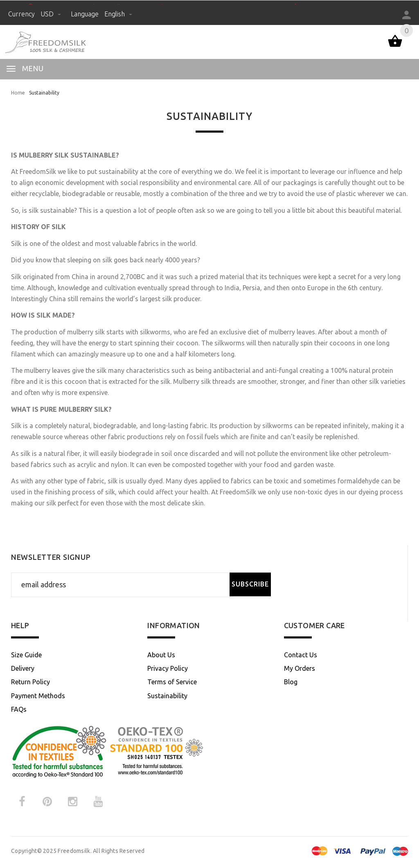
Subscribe (250, 584)
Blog (290, 682)
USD (52, 14)
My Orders (299, 668)
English (118, 14)
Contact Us (300, 655)
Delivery (22, 668)
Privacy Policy (167, 668)
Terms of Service (172, 682)
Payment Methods (38, 695)
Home (18, 92)
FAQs (19, 709)
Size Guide (26, 655)
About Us (161, 655)
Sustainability (167, 695)
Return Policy (30, 682)
